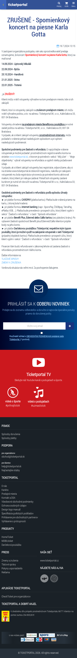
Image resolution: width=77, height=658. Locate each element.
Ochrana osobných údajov (14, 505)
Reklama (6, 572)
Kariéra (5, 489)
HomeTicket (7, 537)
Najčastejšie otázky (11, 470)
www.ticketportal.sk (18, 156)
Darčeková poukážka (11, 544)
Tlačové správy (9, 564)
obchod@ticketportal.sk (13, 456)
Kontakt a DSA (8, 497)
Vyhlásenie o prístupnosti (14, 521)
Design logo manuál (11, 509)
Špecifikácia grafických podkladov (18, 513)
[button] (66, 5)
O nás (4, 485)
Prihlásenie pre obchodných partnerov (20, 517)
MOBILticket (7, 540)
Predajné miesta (9, 493)
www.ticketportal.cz (49, 560)
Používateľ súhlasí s (36, 338)
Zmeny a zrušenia (10, 560)
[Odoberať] (70, 326)
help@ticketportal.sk (11, 466)
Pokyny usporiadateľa (12, 568)
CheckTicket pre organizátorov (16, 596)
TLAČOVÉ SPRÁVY (10, 258)
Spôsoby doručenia (11, 434)
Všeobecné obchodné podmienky (17, 501)
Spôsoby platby (9, 438)
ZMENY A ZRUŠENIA (11, 262)
